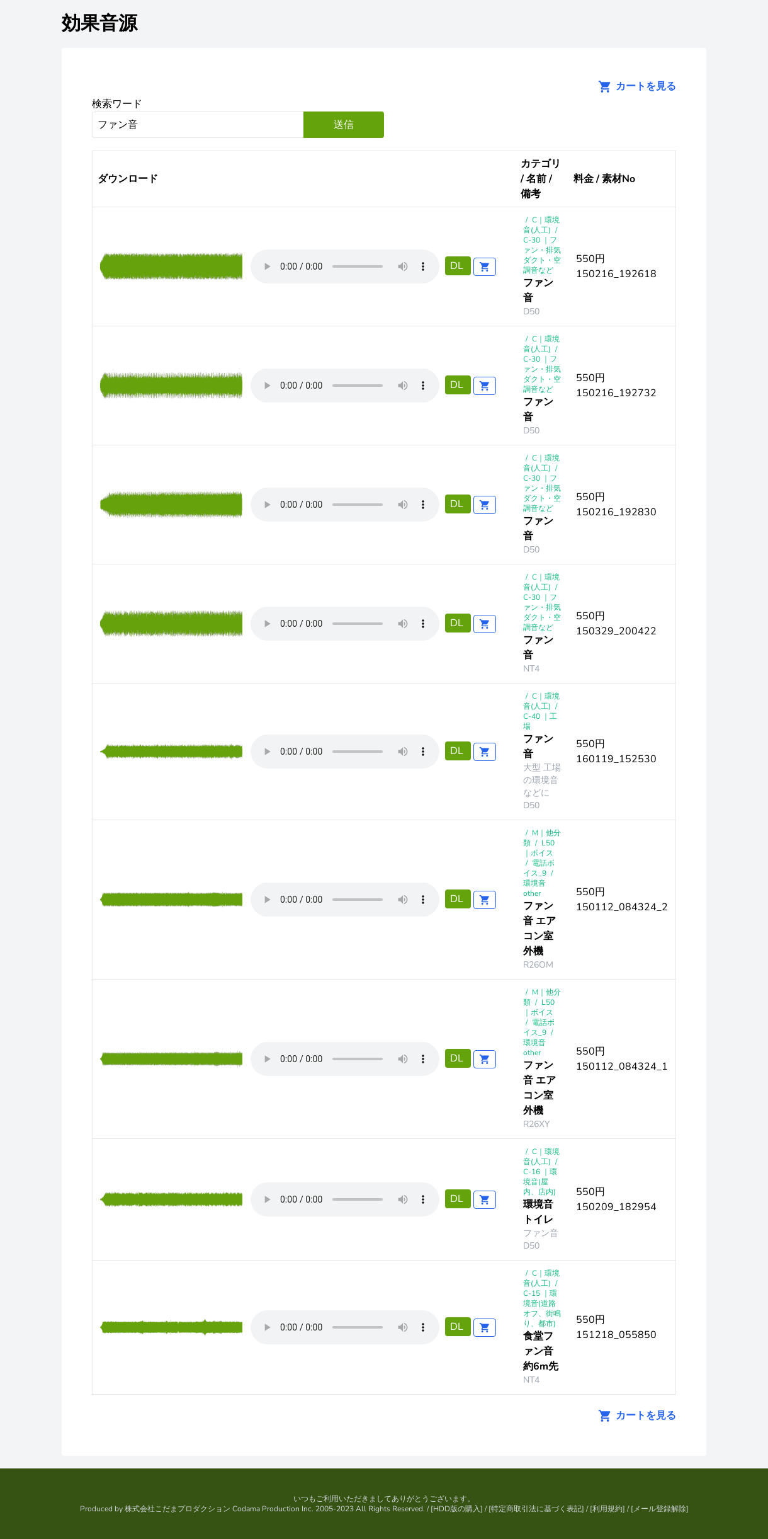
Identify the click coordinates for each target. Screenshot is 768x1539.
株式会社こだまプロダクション (177, 1509)
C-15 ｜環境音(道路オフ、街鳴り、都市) (542, 1308)
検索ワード (117, 104)
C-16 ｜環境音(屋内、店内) (540, 1182)
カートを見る (633, 86)
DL (458, 266)
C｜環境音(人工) (541, 225)
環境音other (534, 888)
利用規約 (607, 1509)
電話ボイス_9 (539, 868)
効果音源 (99, 24)
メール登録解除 (659, 1509)
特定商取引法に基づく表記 (536, 1509)
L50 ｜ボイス (539, 848)
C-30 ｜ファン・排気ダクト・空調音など (542, 255)
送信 (344, 125)
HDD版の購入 (456, 1509)
